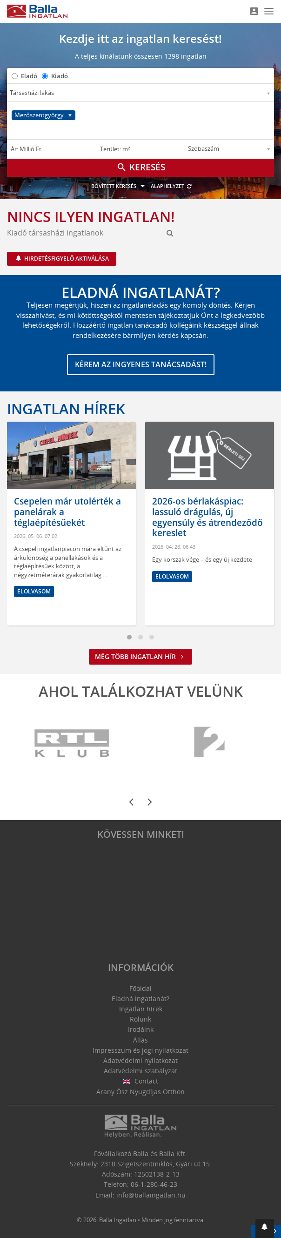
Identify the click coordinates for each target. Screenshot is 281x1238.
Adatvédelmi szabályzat (140, 1070)
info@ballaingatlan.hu (151, 1195)
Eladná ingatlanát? (140, 998)
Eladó (29, 76)
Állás (140, 1040)
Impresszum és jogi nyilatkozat (140, 1050)
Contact (141, 1081)
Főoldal (140, 988)
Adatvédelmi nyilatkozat (140, 1060)
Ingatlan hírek (66, 409)
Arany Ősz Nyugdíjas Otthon (140, 1091)
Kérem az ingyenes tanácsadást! (141, 364)
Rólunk (140, 1019)
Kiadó (59, 76)
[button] (264, 1228)
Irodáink (141, 1029)
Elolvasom (34, 591)
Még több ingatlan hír (140, 656)
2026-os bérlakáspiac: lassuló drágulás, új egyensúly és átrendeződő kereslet (207, 517)
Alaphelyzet (171, 185)
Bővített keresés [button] (119, 185)
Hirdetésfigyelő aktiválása (66, 258)
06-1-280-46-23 (154, 1184)
